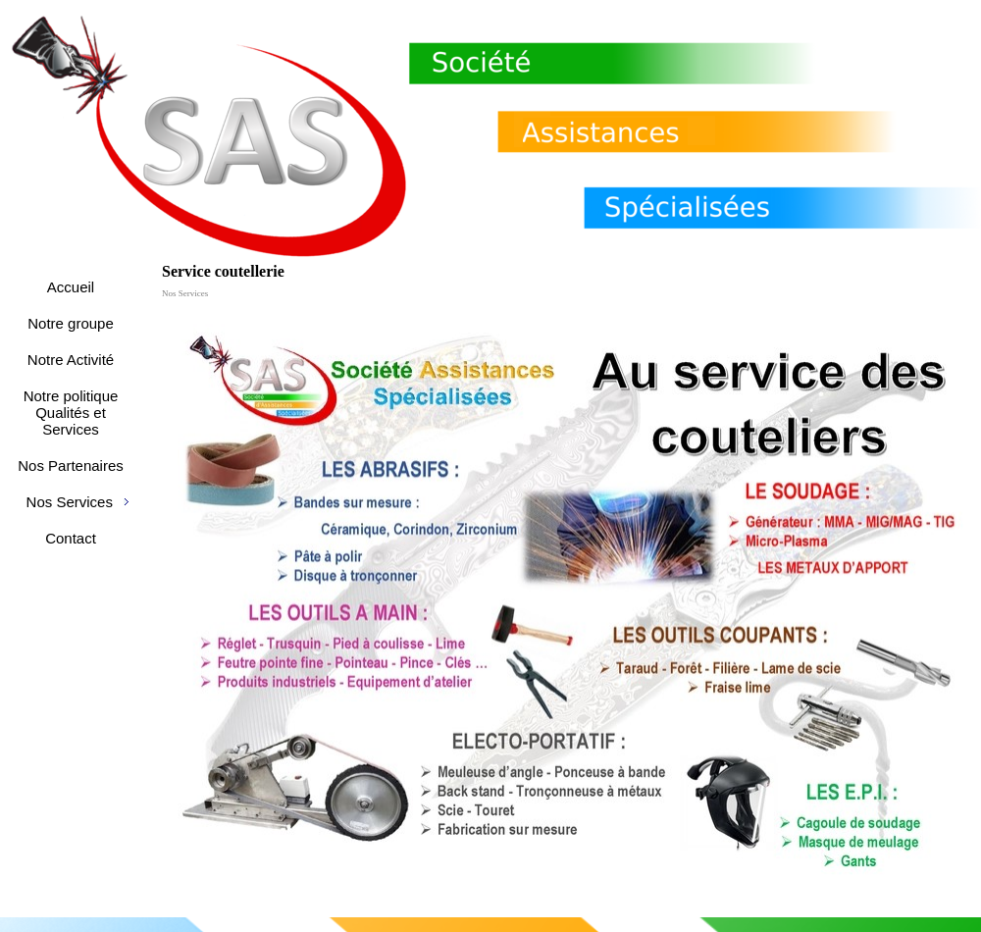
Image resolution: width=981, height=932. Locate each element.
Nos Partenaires (71, 465)
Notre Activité (70, 359)
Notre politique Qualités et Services (71, 413)
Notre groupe (70, 323)
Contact (70, 538)
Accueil (70, 287)
